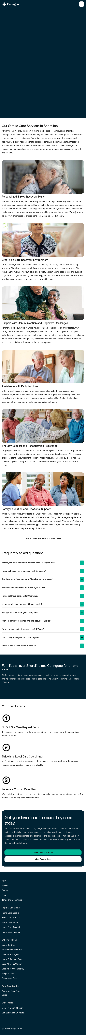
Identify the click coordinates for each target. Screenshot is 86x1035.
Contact (5, 890)
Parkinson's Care (9, 978)
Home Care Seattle (10, 913)
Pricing (5, 885)
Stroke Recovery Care (12, 950)
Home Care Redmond (11, 922)
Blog (4, 895)
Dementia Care (8, 945)
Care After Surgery (10, 954)
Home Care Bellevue (11, 917)
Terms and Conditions (12, 900)
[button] (43, 538)
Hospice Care (8, 973)
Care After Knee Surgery (13, 969)
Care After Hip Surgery (12, 964)
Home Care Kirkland (11, 927)
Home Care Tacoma (11, 932)
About (4, 881)
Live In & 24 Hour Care (12, 959)
